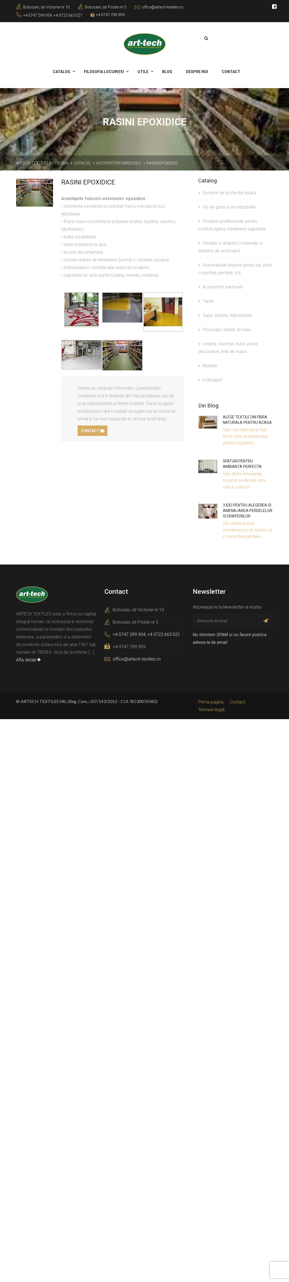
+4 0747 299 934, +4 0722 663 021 (52, 15)
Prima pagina (210, 701)
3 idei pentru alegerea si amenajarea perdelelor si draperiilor (247, 510)
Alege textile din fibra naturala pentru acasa (247, 419)
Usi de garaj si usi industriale (227, 206)
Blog (167, 71)
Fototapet (210, 379)
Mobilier (208, 365)
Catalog (62, 71)
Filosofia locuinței (105, 71)
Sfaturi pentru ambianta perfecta (242, 463)
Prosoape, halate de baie (224, 329)
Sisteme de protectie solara (227, 192)
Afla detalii (28, 659)
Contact (231, 71)
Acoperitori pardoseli (220, 286)
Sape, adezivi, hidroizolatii (225, 314)
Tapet (206, 300)
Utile (143, 71)
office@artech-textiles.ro (162, 7)
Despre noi (197, 71)
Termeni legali (211, 709)
